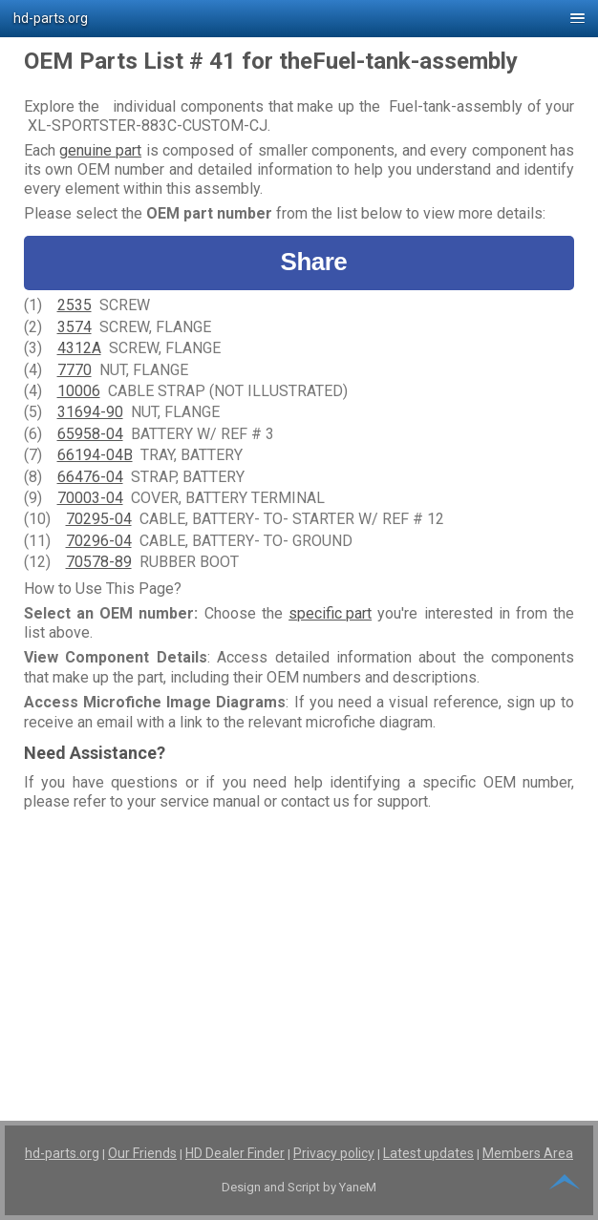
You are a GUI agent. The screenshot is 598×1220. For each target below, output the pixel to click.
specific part (330, 613)
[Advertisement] (299, 950)
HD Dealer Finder (235, 1153)
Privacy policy (333, 1153)
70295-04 (99, 519)
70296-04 (99, 541)
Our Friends (142, 1153)
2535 (74, 305)
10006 (78, 391)
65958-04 (90, 434)
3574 (74, 327)
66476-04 (90, 477)
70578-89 (99, 562)
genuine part (100, 150)
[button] (299, 18)
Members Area (527, 1153)
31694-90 (90, 412)
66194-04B (95, 455)
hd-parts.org (62, 1153)
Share (299, 262)
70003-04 (90, 498)
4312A (79, 348)
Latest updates (428, 1153)
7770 (74, 370)
